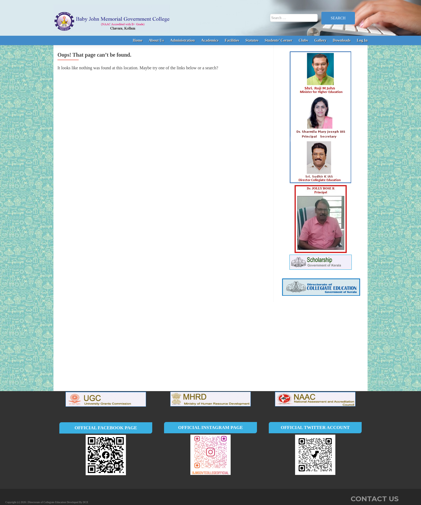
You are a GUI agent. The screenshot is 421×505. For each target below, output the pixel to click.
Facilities (232, 40)
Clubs (303, 40)
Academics (210, 40)
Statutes (251, 40)
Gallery (320, 40)
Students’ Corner (278, 40)
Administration (182, 40)
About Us (156, 40)
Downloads (341, 40)
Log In (362, 40)
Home (137, 40)
